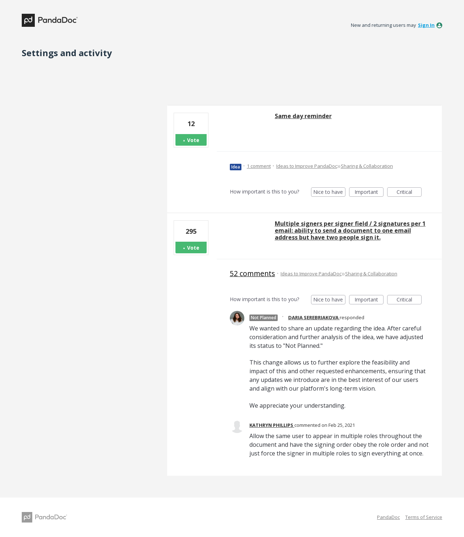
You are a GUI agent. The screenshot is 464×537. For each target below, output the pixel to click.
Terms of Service (423, 517)
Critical (409, 192)
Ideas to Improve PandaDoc (306, 166)
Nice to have (329, 192)
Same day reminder (303, 116)
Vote (193, 140)
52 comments (252, 273)
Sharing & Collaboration (367, 166)
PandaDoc (388, 517)
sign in (426, 25)
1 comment (259, 166)
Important (369, 192)
